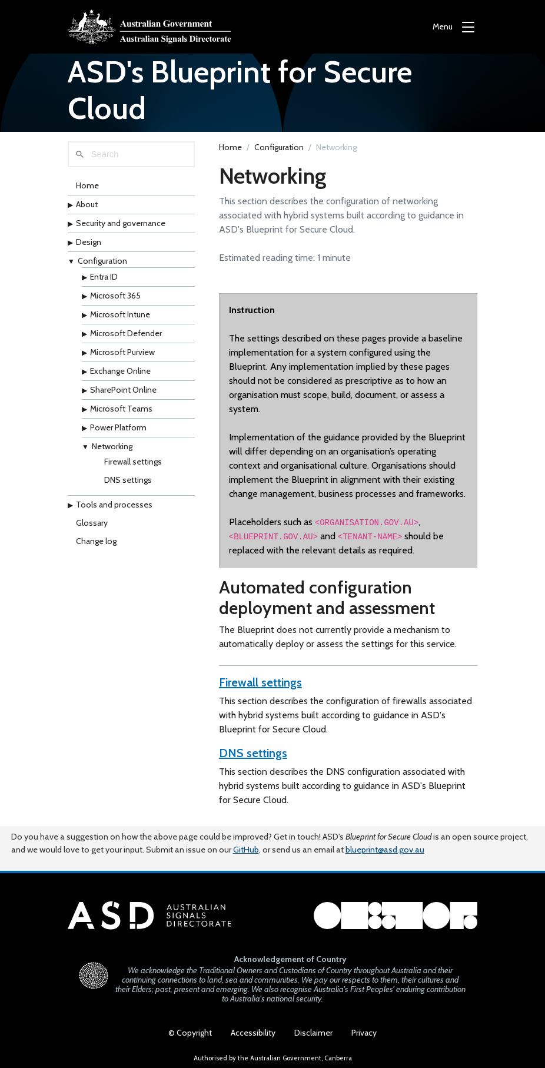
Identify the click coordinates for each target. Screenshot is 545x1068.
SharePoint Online (123, 389)
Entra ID (104, 276)
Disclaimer (313, 1032)
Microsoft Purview (122, 352)
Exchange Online (120, 371)
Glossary (92, 523)
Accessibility (253, 1032)
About (87, 204)
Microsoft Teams (121, 408)
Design (88, 242)
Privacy (364, 1032)
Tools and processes (114, 504)
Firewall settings (133, 461)
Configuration (102, 261)
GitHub (246, 849)
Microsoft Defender (126, 333)
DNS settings (128, 480)
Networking (112, 446)
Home (87, 185)
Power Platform (118, 427)
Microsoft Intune (120, 314)
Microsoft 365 (115, 295)
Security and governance (120, 223)
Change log (96, 541)
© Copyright (190, 1032)
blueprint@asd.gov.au (384, 849)
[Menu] (453, 27)
